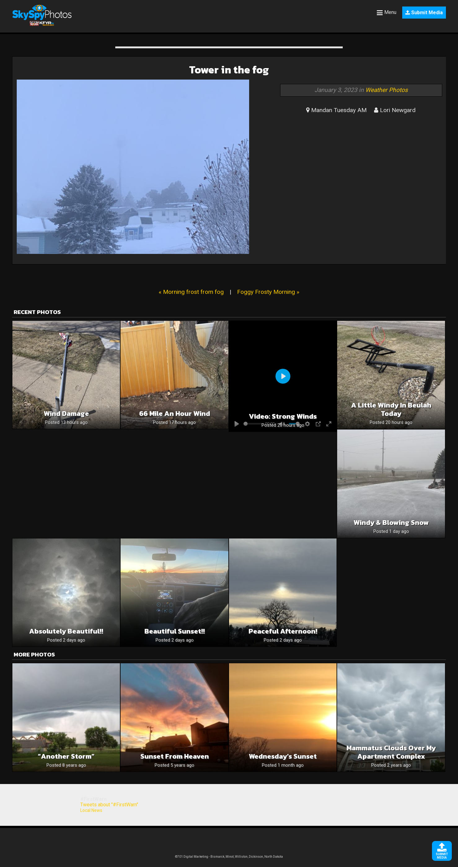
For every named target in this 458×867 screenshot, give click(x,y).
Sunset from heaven (174, 756)
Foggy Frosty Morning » (268, 291)
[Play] (282, 376)
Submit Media (424, 12)
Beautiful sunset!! (174, 631)
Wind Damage (66, 413)
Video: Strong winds (283, 416)
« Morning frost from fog (191, 291)
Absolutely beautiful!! (66, 631)
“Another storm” (66, 756)
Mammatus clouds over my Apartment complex (391, 752)
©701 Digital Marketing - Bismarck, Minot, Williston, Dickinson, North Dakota (229, 856)
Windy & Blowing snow (391, 522)
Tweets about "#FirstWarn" (109, 805)
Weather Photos (386, 90)
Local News (91, 810)
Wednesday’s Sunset (283, 756)
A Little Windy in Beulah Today (391, 409)
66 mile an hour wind (174, 413)
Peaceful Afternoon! (283, 631)
